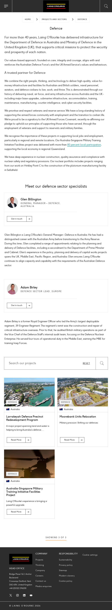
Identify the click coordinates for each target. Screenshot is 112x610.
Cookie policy (65, 581)
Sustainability (65, 560)
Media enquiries (44, 586)
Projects (39, 560)
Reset (86, 363)
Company (40, 570)
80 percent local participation (84, 144)
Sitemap (63, 570)
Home (28, 19)
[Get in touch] (19, 219)
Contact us (41, 581)
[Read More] (19, 440)
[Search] (102, 363)
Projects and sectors (54, 19)
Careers (39, 576)
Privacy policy (66, 565)
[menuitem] (27, 19)
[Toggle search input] (106, 6)
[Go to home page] (56, 6)
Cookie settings (90, 555)
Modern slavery (67, 576)
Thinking (40, 565)
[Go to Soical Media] (10, 595)
